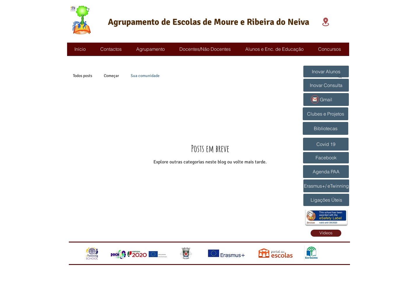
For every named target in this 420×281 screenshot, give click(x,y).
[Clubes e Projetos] (325, 113)
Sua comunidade (145, 75)
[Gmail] (326, 99)
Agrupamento (133, 22)
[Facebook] (326, 157)
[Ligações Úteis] (326, 200)
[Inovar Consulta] (326, 85)
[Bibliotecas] (325, 128)
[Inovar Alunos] (326, 71)
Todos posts (82, 75)
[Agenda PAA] (326, 171)
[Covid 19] (326, 144)
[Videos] (326, 233)
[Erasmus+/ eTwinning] (326, 185)
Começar (111, 75)
